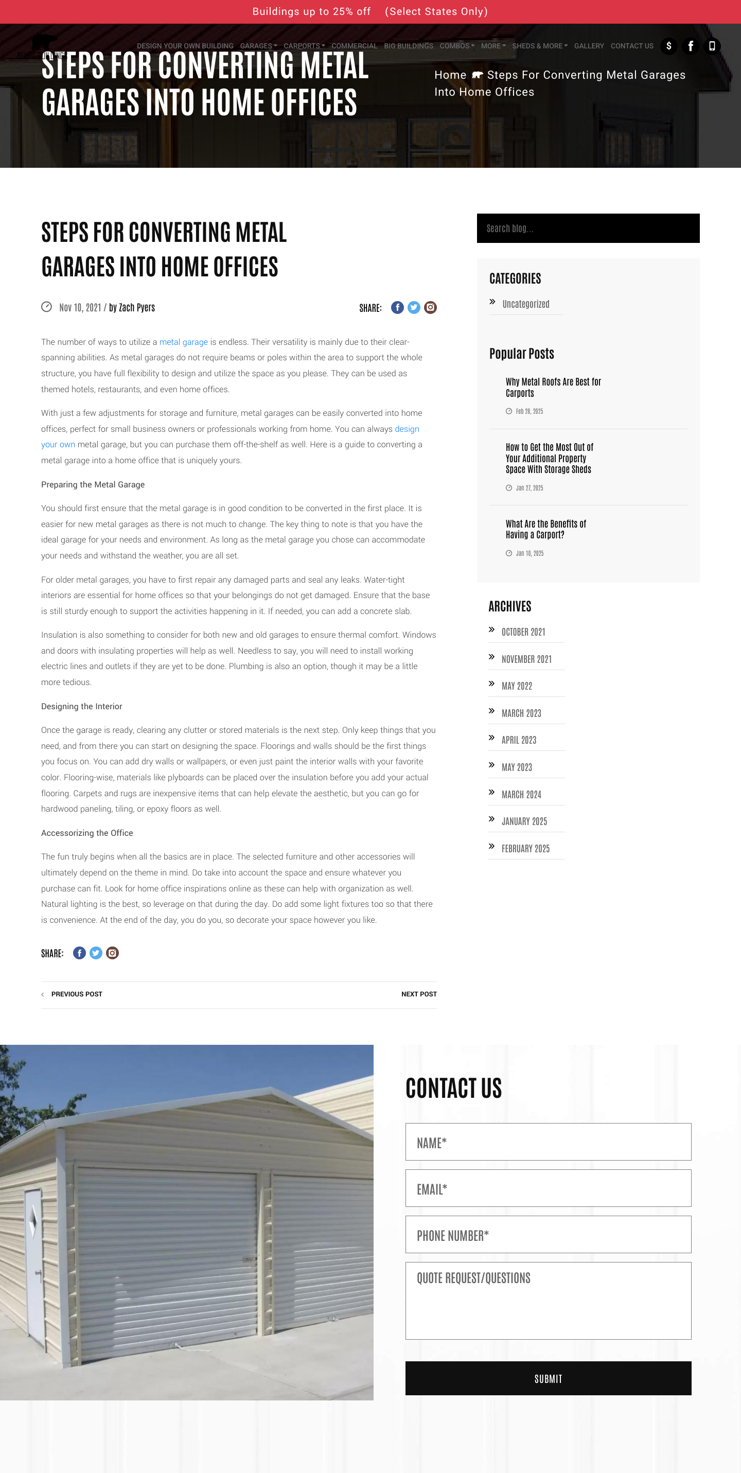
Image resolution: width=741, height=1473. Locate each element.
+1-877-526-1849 (712, 47)
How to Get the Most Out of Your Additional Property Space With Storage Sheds (551, 460)
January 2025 (525, 826)
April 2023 (520, 744)
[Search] (588, 229)
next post (419, 994)
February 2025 (527, 854)
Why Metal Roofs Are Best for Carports (555, 389)
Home (450, 75)
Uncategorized (527, 306)
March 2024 (522, 799)
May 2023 (517, 771)
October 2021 (524, 633)
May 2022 (517, 688)
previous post (76, 994)
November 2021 (528, 661)
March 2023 (522, 716)
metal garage (184, 342)
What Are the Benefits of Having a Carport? (547, 530)
